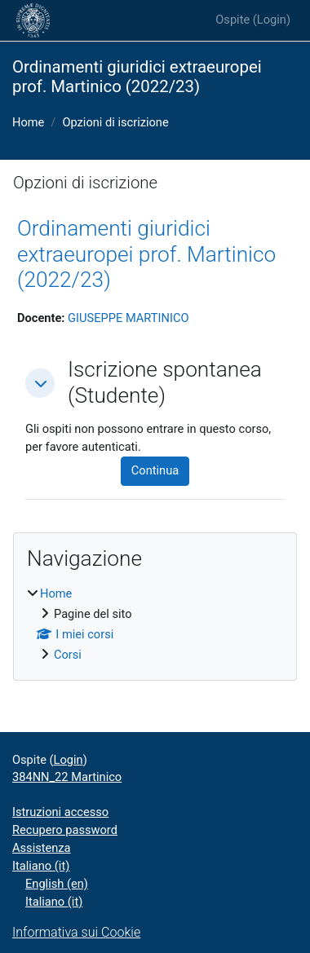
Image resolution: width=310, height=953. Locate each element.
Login (271, 19)
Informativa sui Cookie (76, 932)
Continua (155, 470)
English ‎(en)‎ (56, 883)
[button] (40, 383)
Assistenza (41, 847)
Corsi (68, 654)
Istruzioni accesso (60, 812)
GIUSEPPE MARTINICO (128, 318)
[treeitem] (155, 624)
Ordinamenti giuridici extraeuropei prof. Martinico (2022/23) (146, 254)
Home (28, 122)
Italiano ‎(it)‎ (40, 865)
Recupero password (64, 830)
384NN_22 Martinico (67, 777)
